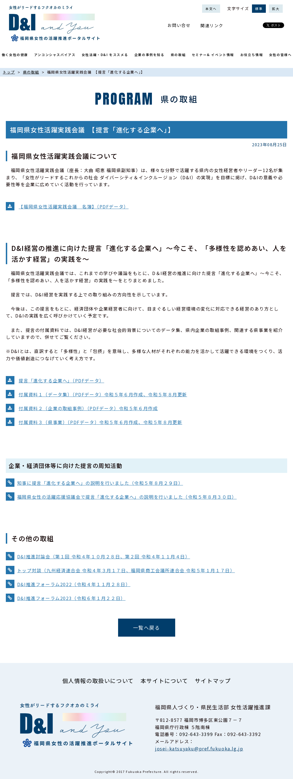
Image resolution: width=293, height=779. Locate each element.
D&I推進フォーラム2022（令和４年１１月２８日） (74, 584)
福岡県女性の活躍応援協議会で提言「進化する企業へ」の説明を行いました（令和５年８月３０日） (127, 496)
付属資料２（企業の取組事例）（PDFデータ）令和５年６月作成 (88, 408)
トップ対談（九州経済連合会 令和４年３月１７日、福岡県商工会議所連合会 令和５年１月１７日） (126, 570)
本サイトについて (164, 681)
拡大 (275, 8)
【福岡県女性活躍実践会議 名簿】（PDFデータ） (73, 206)
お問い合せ (178, 25)
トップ (9, 72)
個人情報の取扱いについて (98, 681)
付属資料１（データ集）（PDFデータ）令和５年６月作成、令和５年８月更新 (103, 394)
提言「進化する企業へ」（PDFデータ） (61, 380)
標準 (259, 8)
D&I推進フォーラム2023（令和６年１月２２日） (71, 598)
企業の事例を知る (149, 54)
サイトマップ (213, 681)
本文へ (211, 8)
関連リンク (211, 25)
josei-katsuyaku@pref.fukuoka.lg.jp (199, 748)
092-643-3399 (196, 734)
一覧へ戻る (146, 627)
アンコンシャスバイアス (55, 54)
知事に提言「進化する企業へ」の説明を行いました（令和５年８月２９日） (100, 483)
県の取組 (178, 54)
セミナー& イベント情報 (213, 54)
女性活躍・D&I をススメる (105, 54)
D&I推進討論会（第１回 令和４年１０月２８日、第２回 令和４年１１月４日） (103, 556)
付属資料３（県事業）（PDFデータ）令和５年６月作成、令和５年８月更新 (100, 422)
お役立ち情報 (251, 54)
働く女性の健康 (15, 54)
